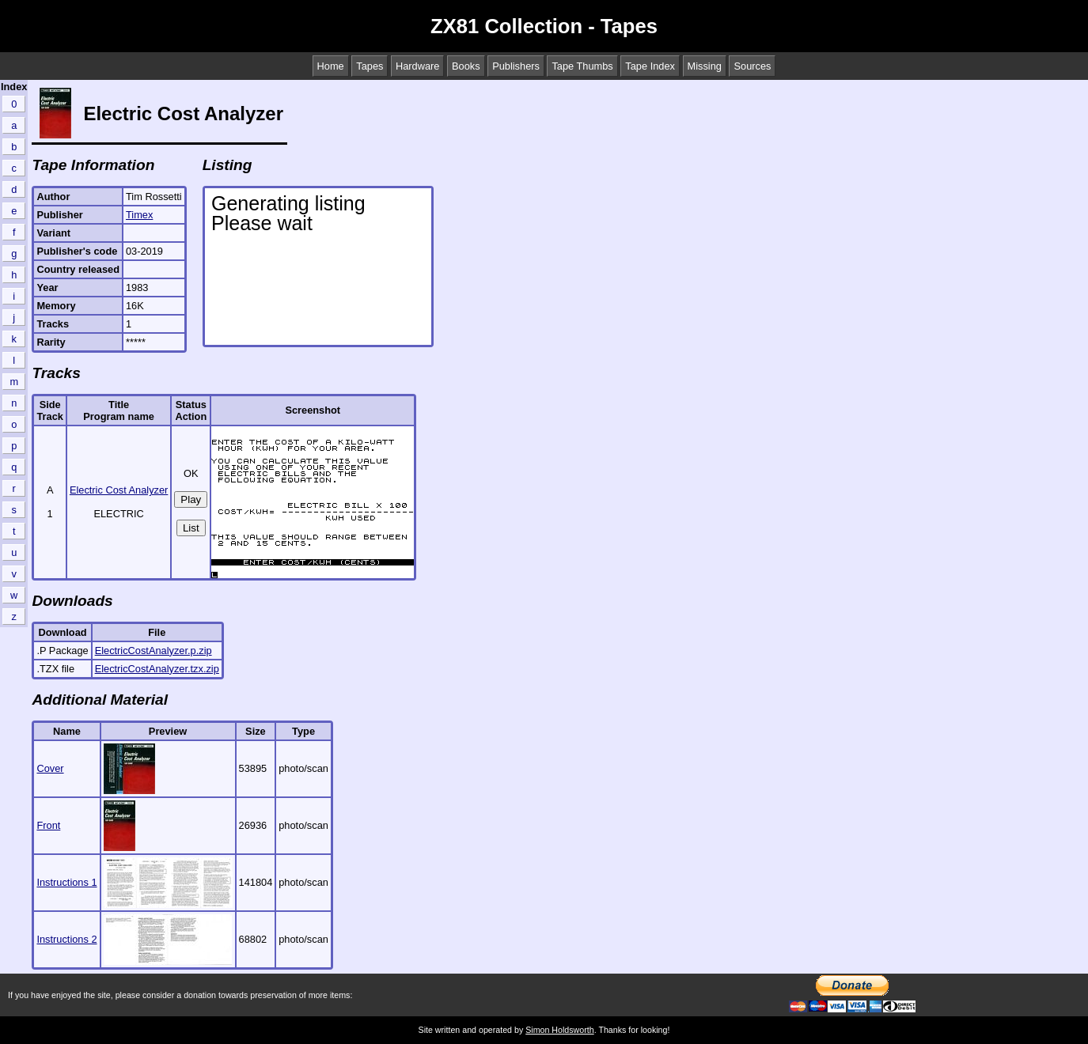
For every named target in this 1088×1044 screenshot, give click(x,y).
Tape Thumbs (582, 66)
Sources (752, 66)
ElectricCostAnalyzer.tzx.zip (157, 669)
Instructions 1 (66, 882)
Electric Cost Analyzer (119, 490)
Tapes (369, 66)
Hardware (417, 66)
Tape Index (650, 66)
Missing (705, 66)
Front (48, 825)
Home (330, 66)
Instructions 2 (66, 939)
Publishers (516, 66)
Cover (49, 768)
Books (466, 66)
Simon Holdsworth (559, 1030)
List (191, 528)
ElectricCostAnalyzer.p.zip (153, 650)
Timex (139, 215)
